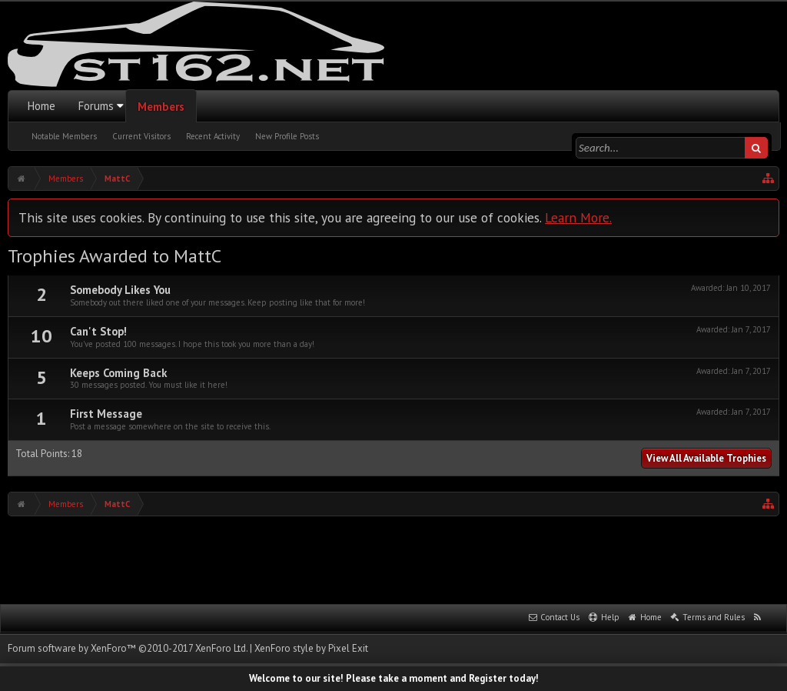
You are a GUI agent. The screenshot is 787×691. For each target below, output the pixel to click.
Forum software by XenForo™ (127, 648)
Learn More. (578, 217)
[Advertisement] (393, 558)
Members (161, 106)
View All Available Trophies (706, 458)
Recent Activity (213, 136)
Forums (96, 105)
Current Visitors (141, 136)
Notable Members (64, 136)
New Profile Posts (287, 136)
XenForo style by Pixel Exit (311, 648)
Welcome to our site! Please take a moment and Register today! (394, 678)
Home (41, 105)
